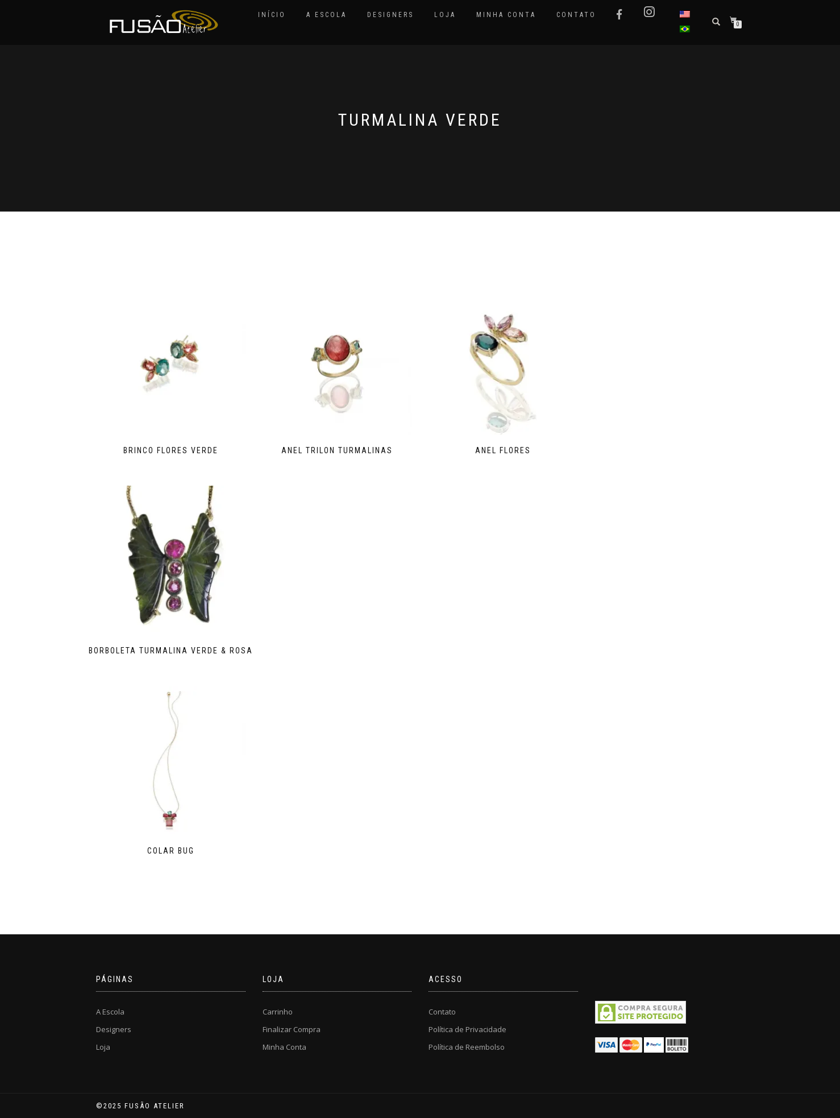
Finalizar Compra (292, 1029)
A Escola (326, 15)
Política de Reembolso (467, 1047)
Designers (390, 15)
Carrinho (278, 1012)
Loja (445, 15)
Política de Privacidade (467, 1029)
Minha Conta (506, 15)
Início (272, 15)
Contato (576, 15)
